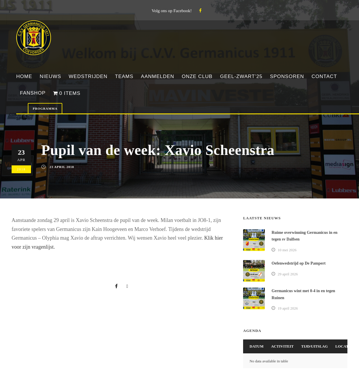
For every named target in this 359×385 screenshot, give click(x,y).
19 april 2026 (288, 308)
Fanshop (32, 93)
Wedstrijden (88, 76)
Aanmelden (157, 76)
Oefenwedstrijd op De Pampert (298, 263)
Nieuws (50, 76)
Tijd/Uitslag (314, 346)
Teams (124, 76)
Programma (45, 108)
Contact (324, 76)
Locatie (343, 346)
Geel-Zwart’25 (241, 76)
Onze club (197, 76)
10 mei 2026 (287, 250)
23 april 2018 (62, 167)
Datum (256, 346)
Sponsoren (287, 76)
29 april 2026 (288, 274)
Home (24, 76)
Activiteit (282, 346)
